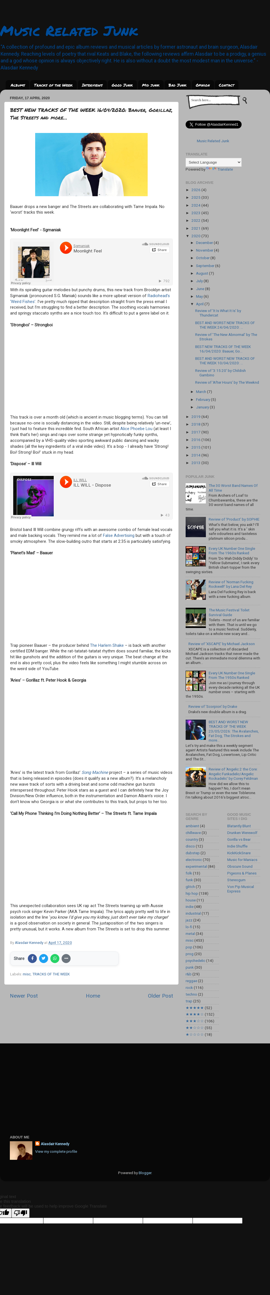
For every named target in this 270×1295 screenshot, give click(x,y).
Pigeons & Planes (241, 873)
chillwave (193, 832)
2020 (196, 236)
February (203, 399)
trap (189, 1001)
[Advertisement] (135, 1085)
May (200, 296)
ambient (192, 826)
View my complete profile (56, 1151)
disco (190, 846)
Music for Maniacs (242, 859)
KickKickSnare (239, 853)
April (200, 304)
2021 (196, 228)
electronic (194, 859)
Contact (226, 85)
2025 (196, 197)
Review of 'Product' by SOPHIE (234, 519)
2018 (196, 424)
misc (27, 974)
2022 (196, 220)
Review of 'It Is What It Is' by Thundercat (218, 312)
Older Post (160, 996)
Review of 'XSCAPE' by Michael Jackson (221, 643)
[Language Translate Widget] (214, 162)
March (201, 391)
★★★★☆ (195, 1014)
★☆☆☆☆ (195, 1034)
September (205, 265)
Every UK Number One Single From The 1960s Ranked (232, 550)
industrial (193, 913)
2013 (196, 462)
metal (190, 933)
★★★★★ (195, 1007)
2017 (196, 432)
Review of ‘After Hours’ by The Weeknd (227, 382)
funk (189, 880)
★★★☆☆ (195, 1021)
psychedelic (195, 960)
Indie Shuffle (237, 846)
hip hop (192, 893)
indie (190, 906)
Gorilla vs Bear (239, 839)
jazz (189, 920)
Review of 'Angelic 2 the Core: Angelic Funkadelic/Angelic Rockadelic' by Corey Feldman (233, 773)
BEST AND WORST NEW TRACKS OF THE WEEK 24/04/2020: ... (225, 324)
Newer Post (24, 996)
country (192, 839)
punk (190, 967)
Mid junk (150, 85)
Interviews (92, 85)
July (200, 281)
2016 (196, 439)
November (205, 250)
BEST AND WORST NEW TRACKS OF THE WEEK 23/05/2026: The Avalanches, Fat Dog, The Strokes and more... (234, 731)
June (200, 288)
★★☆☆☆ (195, 1027)
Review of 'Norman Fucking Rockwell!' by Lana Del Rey (231, 584)
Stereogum (236, 880)
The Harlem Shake (107, 645)
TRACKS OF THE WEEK (51, 974)
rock (189, 987)
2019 (196, 416)
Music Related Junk (69, 30)
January (203, 407)
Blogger (145, 1172)
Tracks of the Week (53, 85)
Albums (18, 85)
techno (191, 994)
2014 (196, 455)
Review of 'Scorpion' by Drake (212, 706)
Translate (219, 169)
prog (190, 954)
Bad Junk (177, 85)
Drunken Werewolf (242, 832)
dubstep (193, 853)
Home (93, 996)
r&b (189, 974)
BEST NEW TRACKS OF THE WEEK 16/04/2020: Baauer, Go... (223, 348)
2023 (196, 213)
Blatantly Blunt (239, 826)
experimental (196, 866)
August (202, 273)
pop (189, 947)
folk (189, 873)
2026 (196, 189)
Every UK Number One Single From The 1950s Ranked (232, 675)
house (191, 900)
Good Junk (122, 85)
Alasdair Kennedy (55, 1144)
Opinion (203, 85)
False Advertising (118, 535)
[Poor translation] (21, 1213)
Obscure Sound (240, 866)
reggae (191, 980)
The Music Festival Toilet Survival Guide (229, 612)
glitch (190, 886)
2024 (196, 205)
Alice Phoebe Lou (136, 428)
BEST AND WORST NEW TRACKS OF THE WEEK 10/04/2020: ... (225, 360)
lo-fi (189, 927)
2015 (196, 447)
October (203, 258)
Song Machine (95, 772)
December (205, 242)
